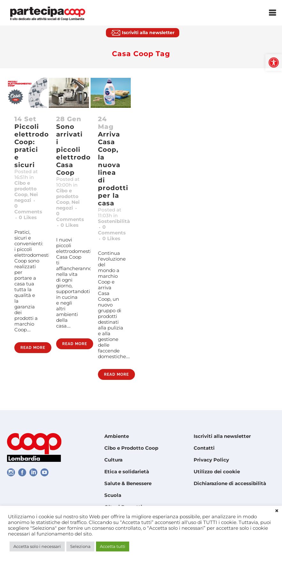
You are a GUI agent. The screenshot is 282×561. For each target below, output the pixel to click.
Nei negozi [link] (26, 197)
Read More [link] (32, 347)
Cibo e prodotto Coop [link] (25, 188)
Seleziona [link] (80, 546)
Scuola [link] (112, 495)
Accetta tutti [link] (112, 546)
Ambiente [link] (116, 436)
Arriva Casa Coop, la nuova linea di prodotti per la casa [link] (113, 168)
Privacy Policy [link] (211, 460)
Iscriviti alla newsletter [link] (222, 436)
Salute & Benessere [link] (128, 483)
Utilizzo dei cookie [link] (217, 472)
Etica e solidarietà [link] (126, 472)
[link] (273, 62)
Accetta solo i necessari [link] (37, 546)
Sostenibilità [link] (114, 221)
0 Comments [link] (28, 209)
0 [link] (28, 217)
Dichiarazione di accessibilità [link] (230, 483)
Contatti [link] (204, 448)
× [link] (277, 510)
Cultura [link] (113, 460)
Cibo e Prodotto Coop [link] (131, 448)
